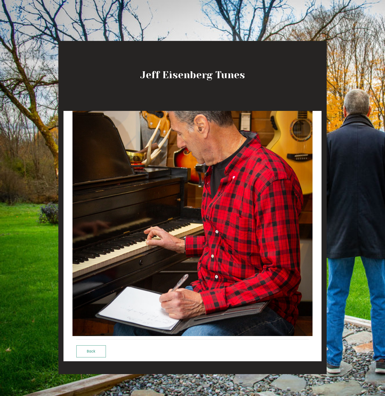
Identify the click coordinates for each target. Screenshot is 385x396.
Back (91, 351)
